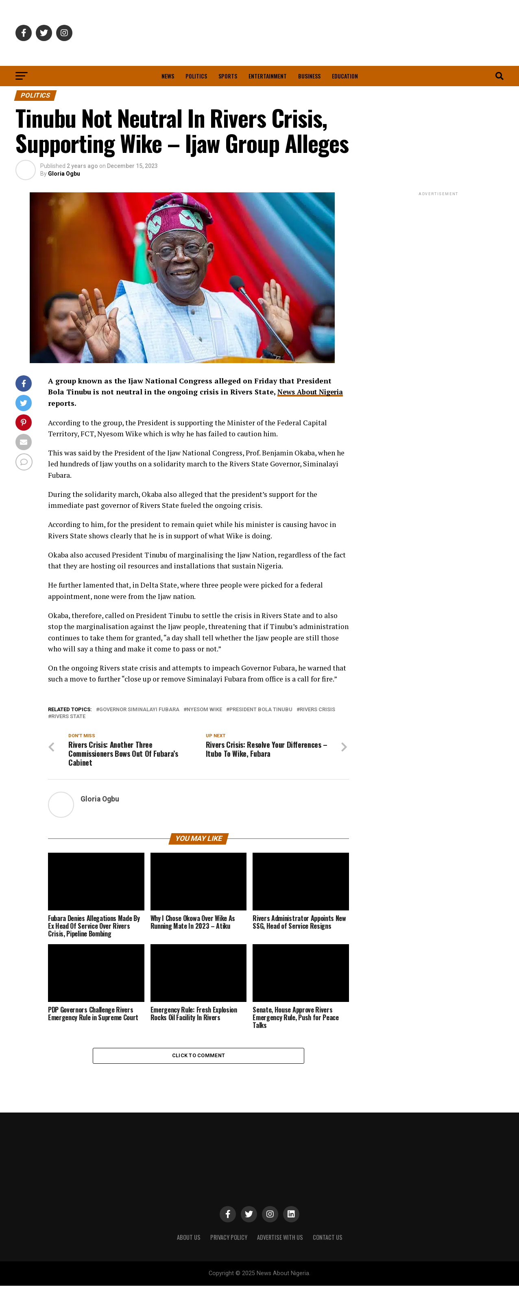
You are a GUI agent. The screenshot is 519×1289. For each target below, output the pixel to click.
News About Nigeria (312, 391)
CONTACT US (327, 1240)
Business (309, 76)
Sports (227, 76)
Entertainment (268, 76)
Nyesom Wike (204, 709)
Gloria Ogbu (64, 173)
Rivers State (68, 716)
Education (345, 76)
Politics (196, 76)
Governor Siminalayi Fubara (139, 709)
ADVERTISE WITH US (280, 1240)
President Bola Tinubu (260, 709)
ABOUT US (189, 1240)
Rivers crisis (317, 709)
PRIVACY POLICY (228, 1240)
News (167, 76)
